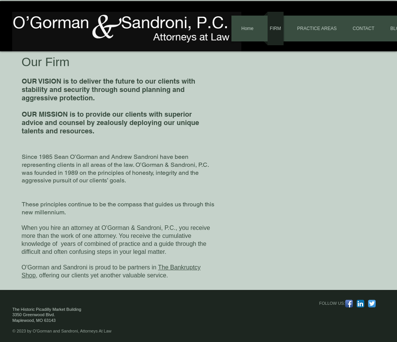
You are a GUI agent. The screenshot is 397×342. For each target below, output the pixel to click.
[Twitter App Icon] (372, 303)
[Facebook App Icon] (349, 303)
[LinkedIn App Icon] (360, 303)
